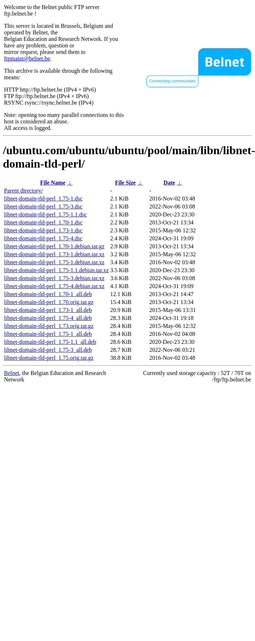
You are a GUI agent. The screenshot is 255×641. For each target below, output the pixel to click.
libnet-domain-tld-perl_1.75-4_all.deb (48, 318)
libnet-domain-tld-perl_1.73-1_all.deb (48, 310)
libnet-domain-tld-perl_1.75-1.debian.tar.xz (54, 262)
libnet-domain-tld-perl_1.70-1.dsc (43, 222)
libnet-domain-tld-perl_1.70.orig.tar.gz (48, 302)
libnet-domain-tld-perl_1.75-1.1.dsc (45, 214)
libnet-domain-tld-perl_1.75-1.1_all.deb (50, 342)
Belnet (11, 373)
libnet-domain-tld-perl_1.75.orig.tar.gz (48, 358)
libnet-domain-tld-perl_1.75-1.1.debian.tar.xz (56, 270)
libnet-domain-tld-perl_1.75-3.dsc (43, 206)
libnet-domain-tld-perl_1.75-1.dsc (43, 198)
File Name (53, 183)
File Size (125, 183)
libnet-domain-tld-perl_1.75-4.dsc (43, 238)
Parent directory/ (23, 190)
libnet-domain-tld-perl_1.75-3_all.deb (48, 350)
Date (169, 183)
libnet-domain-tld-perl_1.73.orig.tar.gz (48, 326)
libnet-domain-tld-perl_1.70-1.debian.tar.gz (54, 246)
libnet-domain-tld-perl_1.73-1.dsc (43, 230)
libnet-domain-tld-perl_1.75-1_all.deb (48, 334)
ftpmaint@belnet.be (27, 58)
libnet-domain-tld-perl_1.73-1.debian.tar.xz (54, 254)
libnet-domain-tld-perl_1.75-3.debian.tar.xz (54, 278)
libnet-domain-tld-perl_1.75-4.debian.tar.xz (54, 286)
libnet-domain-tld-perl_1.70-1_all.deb (48, 294)
